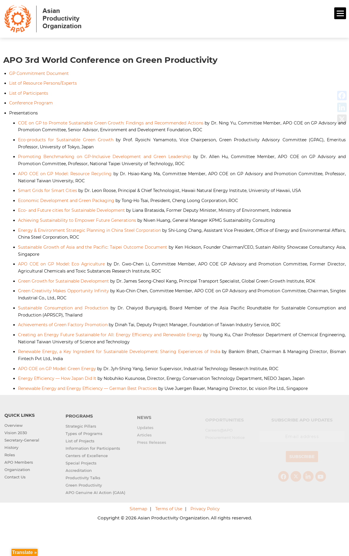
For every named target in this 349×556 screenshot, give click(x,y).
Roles (9, 459)
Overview (13, 429)
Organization (17, 473)
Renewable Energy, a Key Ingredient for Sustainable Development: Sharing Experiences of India (119, 350)
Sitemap (138, 508)
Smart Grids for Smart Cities (47, 190)
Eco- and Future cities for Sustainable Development (71, 209)
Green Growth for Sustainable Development (63, 280)
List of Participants (28, 92)
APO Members (18, 466)
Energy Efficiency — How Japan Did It (57, 377)
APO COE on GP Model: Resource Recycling (65, 173)
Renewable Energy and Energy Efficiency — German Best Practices (87, 387)
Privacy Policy (205, 508)
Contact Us (15, 481)
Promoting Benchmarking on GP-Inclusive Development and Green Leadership (104, 156)
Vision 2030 (15, 436)
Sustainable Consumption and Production (63, 307)
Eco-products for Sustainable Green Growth (65, 139)
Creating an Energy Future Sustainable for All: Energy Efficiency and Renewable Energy (110, 334)
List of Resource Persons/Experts (43, 82)
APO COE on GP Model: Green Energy (57, 367)
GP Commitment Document (39, 72)
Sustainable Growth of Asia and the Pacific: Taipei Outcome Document (92, 246)
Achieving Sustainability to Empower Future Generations (77, 219)
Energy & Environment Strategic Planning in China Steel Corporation (89, 229)
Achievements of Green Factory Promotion (62, 324)
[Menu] (340, 13)
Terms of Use (168, 508)
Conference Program (31, 102)
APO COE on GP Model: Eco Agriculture (61, 263)
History (11, 451)
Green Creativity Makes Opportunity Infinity (63, 290)
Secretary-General (21, 444)
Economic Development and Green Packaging (66, 199)
